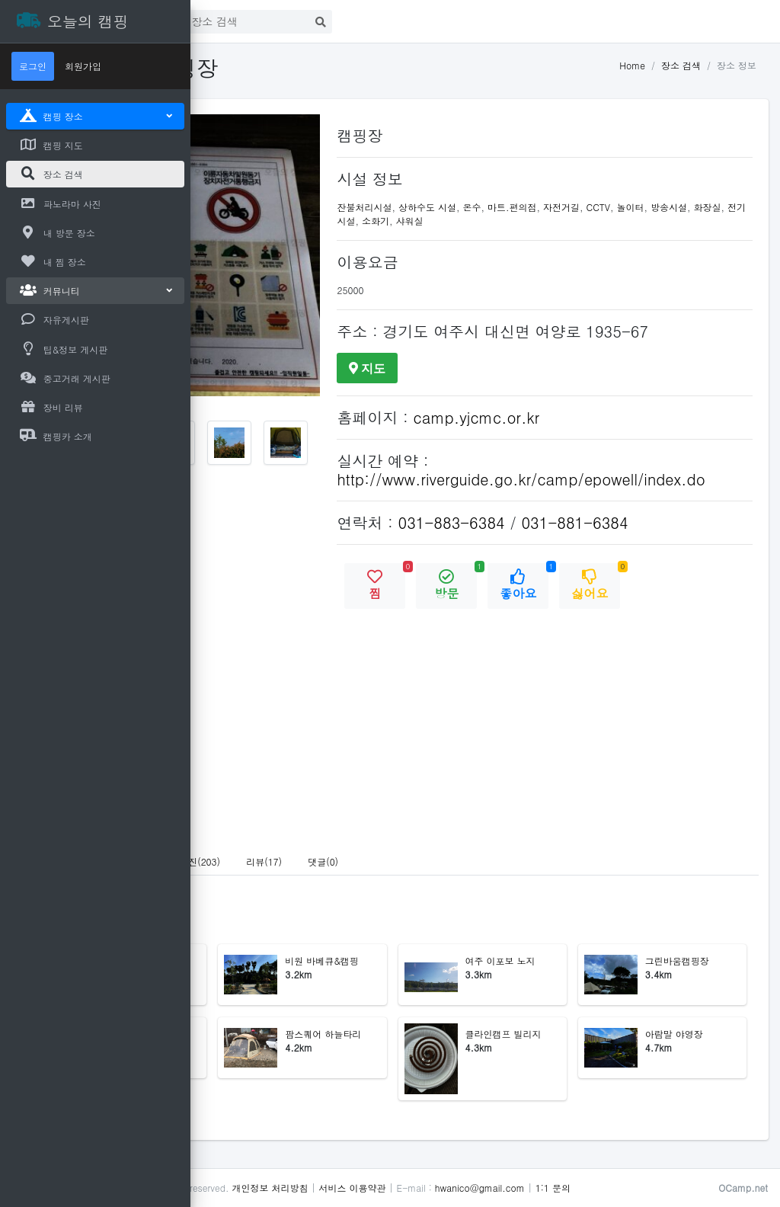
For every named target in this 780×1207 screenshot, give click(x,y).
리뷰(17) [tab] (450, 898)
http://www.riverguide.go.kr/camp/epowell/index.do (599, 506)
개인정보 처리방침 (455, 1187)
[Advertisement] (95, 680)
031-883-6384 (560, 559)
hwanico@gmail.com (666, 1187)
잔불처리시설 (473, 206)
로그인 (327, 18)
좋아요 (633, 619)
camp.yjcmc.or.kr (585, 435)
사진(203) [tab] (385, 898)
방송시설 (479, 220)
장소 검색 (681, 65)
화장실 (518, 220)
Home (632, 65)
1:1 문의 (738, 1187)
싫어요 (704, 619)
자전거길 (669, 206)
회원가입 (83, 65)
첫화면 (262, 18)
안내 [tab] (234, 898)
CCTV (707, 206)
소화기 (595, 220)
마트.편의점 (620, 206)
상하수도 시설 (535, 206)
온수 (580, 206)
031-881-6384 (683, 559)
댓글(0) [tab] (509, 898)
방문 (561, 619)
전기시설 (556, 220)
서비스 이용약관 (537, 1187)
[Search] (433, 22)
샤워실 (628, 220)
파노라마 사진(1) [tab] (304, 898)
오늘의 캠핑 (304, 1187)
